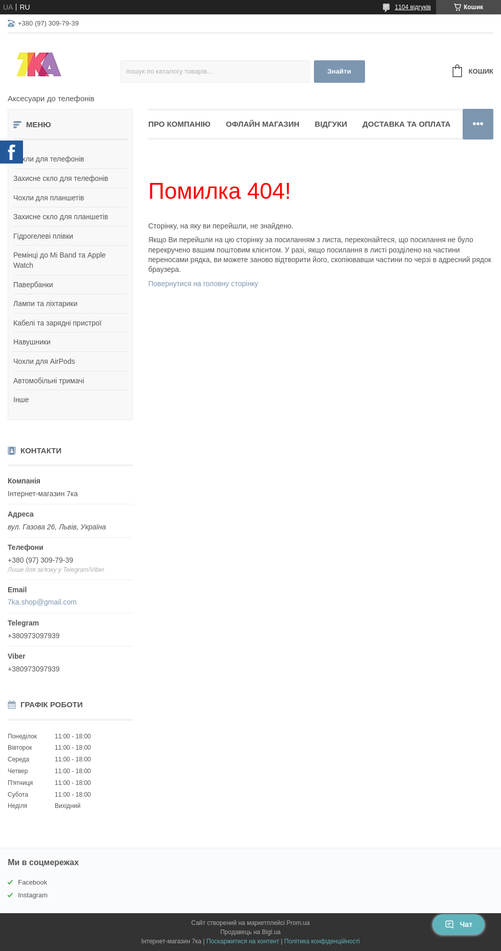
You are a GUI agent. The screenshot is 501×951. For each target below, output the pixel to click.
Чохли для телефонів (48, 159)
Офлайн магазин (263, 124)
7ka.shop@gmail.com (42, 602)
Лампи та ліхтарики (45, 303)
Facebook (32, 882)
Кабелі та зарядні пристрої (57, 323)
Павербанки (33, 285)
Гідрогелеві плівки (43, 236)
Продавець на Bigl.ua (250, 932)
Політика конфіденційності (322, 941)
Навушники (32, 342)
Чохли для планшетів (48, 198)
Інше (21, 400)
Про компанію (179, 124)
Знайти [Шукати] (339, 71)
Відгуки (331, 124)
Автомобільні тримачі (48, 381)
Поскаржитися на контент (243, 941)
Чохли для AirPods (44, 361)
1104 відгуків (413, 7)
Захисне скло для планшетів (60, 217)
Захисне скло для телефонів (60, 178)
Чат (458, 924)
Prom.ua (298, 922)
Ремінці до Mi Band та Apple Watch (59, 260)
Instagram (33, 895)
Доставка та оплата (406, 124)
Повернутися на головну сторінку (203, 284)
